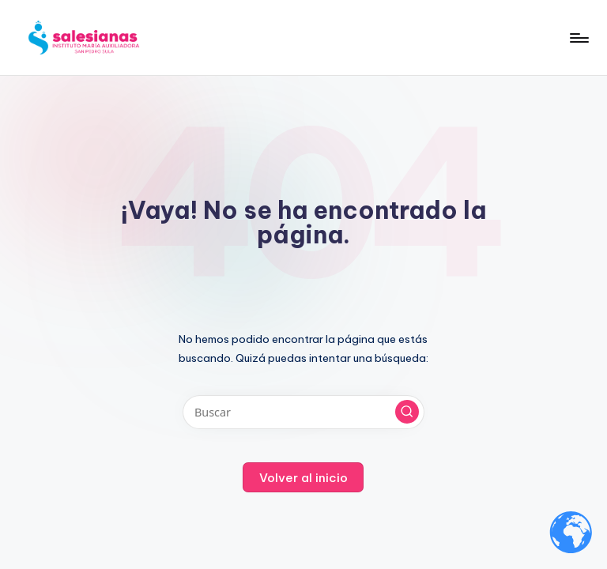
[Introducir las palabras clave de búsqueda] (303, 412)
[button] (407, 412)
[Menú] (578, 38)
